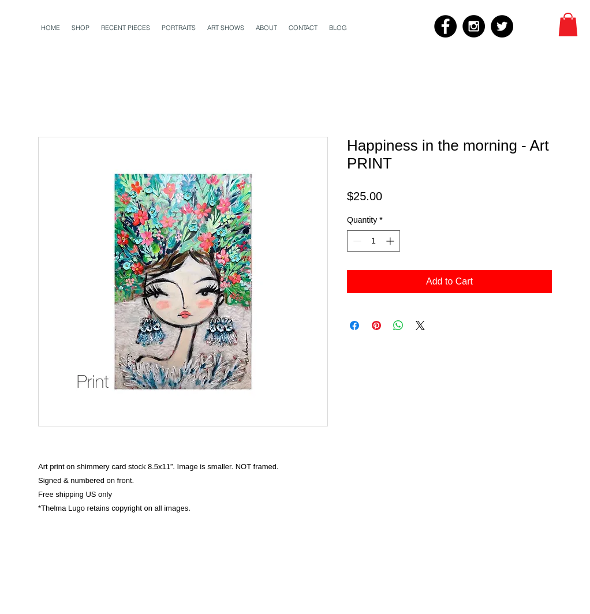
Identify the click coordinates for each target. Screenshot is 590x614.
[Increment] (391, 241)
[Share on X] (420, 325)
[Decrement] (356, 241)
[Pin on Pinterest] (376, 325)
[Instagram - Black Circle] (473, 26)
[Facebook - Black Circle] (445, 26)
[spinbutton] (373, 241)
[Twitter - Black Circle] (502, 26)
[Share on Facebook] (354, 325)
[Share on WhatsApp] (398, 325)
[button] (568, 24)
